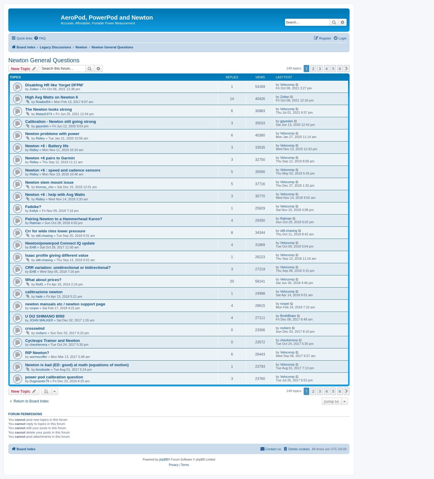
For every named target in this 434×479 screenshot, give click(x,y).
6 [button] (340, 68)
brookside (43, 369)
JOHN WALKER (41, 320)
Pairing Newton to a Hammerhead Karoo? (63, 219)
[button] (347, 68)
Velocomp (287, 84)
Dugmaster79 (39, 381)
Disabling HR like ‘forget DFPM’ (54, 85)
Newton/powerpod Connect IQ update (60, 243)
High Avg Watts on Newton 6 (51, 97)
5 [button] (333, 68)
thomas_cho (45, 187)
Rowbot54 (43, 102)
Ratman (35, 223)
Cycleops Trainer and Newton (52, 340)
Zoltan (34, 89)
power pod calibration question (54, 377)
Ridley (40, 138)
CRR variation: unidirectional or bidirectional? (68, 267)
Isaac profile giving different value (56, 255)
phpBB (163, 459)
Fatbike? (33, 206)
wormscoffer (38, 357)
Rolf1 (40, 284)
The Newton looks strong (48, 109)
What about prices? (43, 279)
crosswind (34, 328)
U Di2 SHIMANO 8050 (45, 316)
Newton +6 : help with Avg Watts (55, 194)
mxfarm (41, 333)
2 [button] (313, 68)
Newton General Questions (43, 60)
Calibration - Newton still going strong (60, 121)
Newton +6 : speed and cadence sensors (62, 170)
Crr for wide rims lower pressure (55, 231)
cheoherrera (38, 344)
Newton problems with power (52, 133)
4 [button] (327, 68)
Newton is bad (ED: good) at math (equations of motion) (77, 365)
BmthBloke (288, 316)
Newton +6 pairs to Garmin (50, 158)
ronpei (34, 308)
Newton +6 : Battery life (46, 146)
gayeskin (42, 126)
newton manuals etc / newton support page (65, 304)
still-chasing (44, 235)
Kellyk (34, 210)
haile (39, 296)
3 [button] (320, 68)
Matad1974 (44, 114)
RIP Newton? (37, 352)
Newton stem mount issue (49, 182)
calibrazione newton (44, 292)
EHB (33, 247)
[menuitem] (40, 38)
